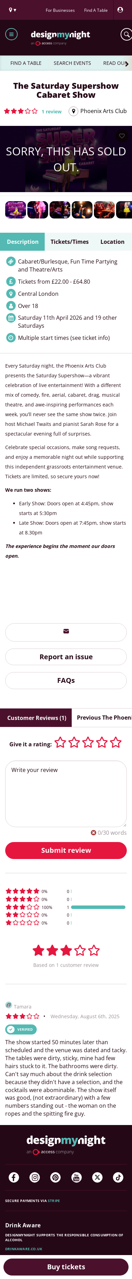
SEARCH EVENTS (72, 63)
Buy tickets (66, 1266)
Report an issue (66, 656)
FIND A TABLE (26, 63)
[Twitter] (97, 1177)
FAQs (66, 680)
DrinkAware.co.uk (23, 1248)
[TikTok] (118, 1177)
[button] (32, 111)
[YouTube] (76, 1177)
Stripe (54, 1200)
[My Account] (122, 9)
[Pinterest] (55, 1177)
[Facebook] (14, 1177)
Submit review (66, 850)
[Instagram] (34, 1177)
